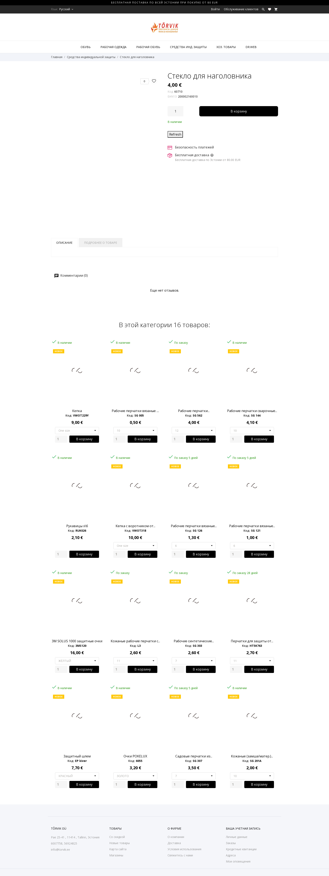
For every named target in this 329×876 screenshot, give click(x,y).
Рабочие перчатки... (194, 411)
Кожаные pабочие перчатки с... (135, 641)
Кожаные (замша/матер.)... (252, 756)
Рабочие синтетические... (194, 641)
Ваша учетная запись (243, 828)
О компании (176, 837)
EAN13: (172, 96)
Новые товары (119, 843)
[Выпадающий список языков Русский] (66, 9)
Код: (171, 91)
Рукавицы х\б (77, 526)
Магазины (116, 855)
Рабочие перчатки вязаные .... (135, 411)
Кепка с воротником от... (135, 526)
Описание (64, 243)
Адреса (231, 855)
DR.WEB (251, 47)
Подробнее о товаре (100, 243)
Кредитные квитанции (241, 849)
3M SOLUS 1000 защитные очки (77, 641)
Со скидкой (117, 837)
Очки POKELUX (135, 756)
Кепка (77, 411)
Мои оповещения (238, 861)
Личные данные (236, 837)
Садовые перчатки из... (193, 756)
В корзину (239, 111)
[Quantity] (61, 439)
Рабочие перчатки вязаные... (194, 526)
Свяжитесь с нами (180, 855)
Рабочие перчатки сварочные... (252, 411)
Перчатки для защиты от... (252, 641)
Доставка (174, 843)
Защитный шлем (77, 756)
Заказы (231, 843)
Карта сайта (117, 849)
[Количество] (175, 111)
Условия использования (184, 849)
